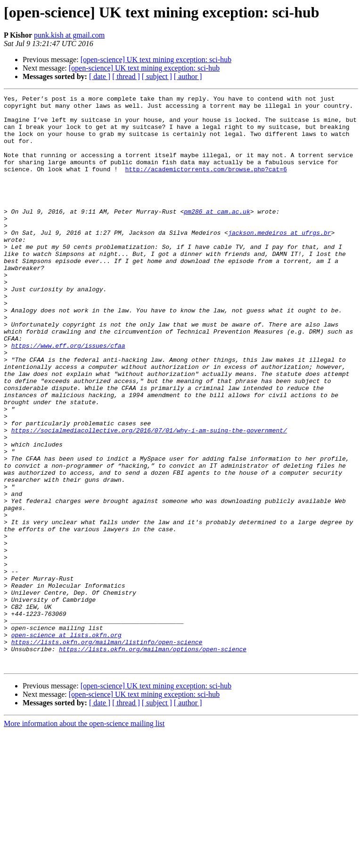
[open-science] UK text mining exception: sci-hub (156, 60)
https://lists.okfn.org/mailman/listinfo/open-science (107, 752)
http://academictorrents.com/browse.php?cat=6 (206, 184)
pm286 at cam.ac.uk (217, 235)
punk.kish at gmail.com (69, 35)
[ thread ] (126, 76)
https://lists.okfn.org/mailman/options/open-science (153, 760)
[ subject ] (157, 76)
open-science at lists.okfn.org (66, 743)
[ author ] (188, 76)
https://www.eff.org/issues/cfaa (68, 396)
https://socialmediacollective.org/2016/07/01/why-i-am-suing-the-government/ (149, 498)
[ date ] (99, 76)
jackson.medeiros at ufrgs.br (279, 260)
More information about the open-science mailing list (84, 838)
